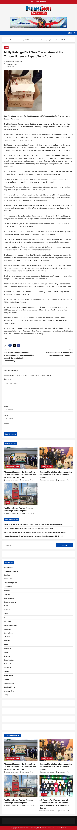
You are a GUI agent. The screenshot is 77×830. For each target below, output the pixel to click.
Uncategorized (9, 691)
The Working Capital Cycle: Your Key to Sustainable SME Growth (41, 524)
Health (6, 613)
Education (7, 594)
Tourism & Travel (9, 687)
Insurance (7, 621)
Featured (7, 610)
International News (10, 625)
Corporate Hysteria (10, 582)
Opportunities (9, 660)
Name (6, 407)
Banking (7, 575)
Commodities (8, 579)
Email (6, 415)
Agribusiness (10, 466)
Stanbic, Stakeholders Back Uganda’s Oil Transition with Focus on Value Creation (56, 474)
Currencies (8, 586)
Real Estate (8, 668)
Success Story (9, 683)
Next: (57, 353)
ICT (5, 617)
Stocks (6, 679)
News (6, 47)
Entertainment (9, 598)
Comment (8, 379)
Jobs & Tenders (9, 633)
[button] (4, 33)
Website (6, 424)
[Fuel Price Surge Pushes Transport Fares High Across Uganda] (20, 494)
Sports (6, 671)
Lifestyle (7, 637)
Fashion (7, 606)
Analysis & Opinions (11, 571)
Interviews (7, 629)
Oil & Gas (49, 466)
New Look (7, 648)
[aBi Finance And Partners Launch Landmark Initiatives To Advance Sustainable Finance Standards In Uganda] (56, 786)
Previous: (19, 355)
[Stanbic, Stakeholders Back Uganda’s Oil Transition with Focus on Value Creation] (56, 458)
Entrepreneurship (10, 602)
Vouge (6, 695)
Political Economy (10, 664)
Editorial (7, 590)
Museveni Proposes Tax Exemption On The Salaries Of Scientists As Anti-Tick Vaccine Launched (20, 474)
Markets (7, 640)
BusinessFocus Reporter (14, 61)
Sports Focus (8, 675)
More (6, 644)
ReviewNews (52, 828)
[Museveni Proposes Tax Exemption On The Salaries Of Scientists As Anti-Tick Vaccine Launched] (20, 458)
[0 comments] (9, 67)
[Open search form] (74, 33)
